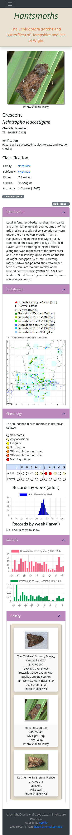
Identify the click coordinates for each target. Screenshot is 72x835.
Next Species (60, 203)
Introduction (15, 212)
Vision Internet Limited (47, 826)
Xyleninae (24, 171)
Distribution (14, 289)
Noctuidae (24, 166)
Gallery (15, 616)
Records (12, 540)
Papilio (43, 822)
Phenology (14, 414)
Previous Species (13, 196)
